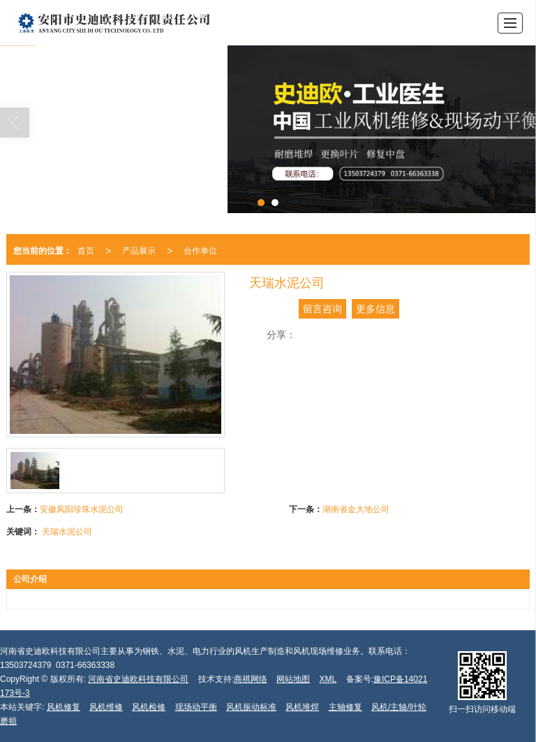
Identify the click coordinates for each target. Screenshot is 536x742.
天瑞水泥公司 (67, 532)
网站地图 (293, 679)
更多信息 (375, 308)
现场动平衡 (196, 707)
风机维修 (106, 707)
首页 (85, 251)
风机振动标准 (251, 707)
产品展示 (139, 251)
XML (328, 679)
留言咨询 (322, 308)
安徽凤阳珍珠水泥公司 (82, 509)
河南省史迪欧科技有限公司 (138, 679)
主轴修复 (345, 707)
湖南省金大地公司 (355, 509)
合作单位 (200, 251)
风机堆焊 (302, 707)
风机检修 (148, 707)
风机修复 (63, 707)
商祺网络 (250, 679)
